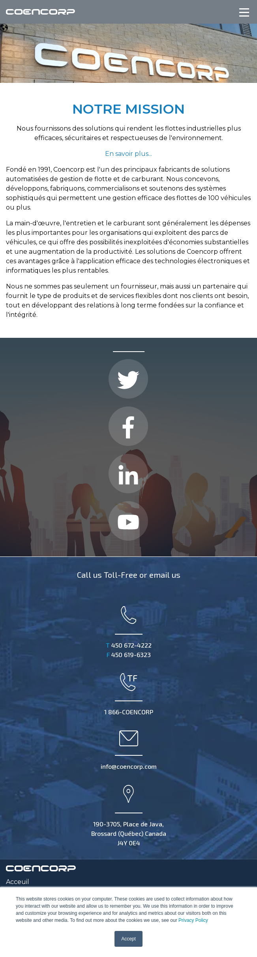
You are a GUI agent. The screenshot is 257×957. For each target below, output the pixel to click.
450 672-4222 (129, 645)
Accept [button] (128, 939)
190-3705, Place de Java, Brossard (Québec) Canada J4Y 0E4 (128, 815)
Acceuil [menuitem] (17, 882)
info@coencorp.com (128, 749)
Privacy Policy (193, 920)
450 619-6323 (129, 654)
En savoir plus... (128, 153)
